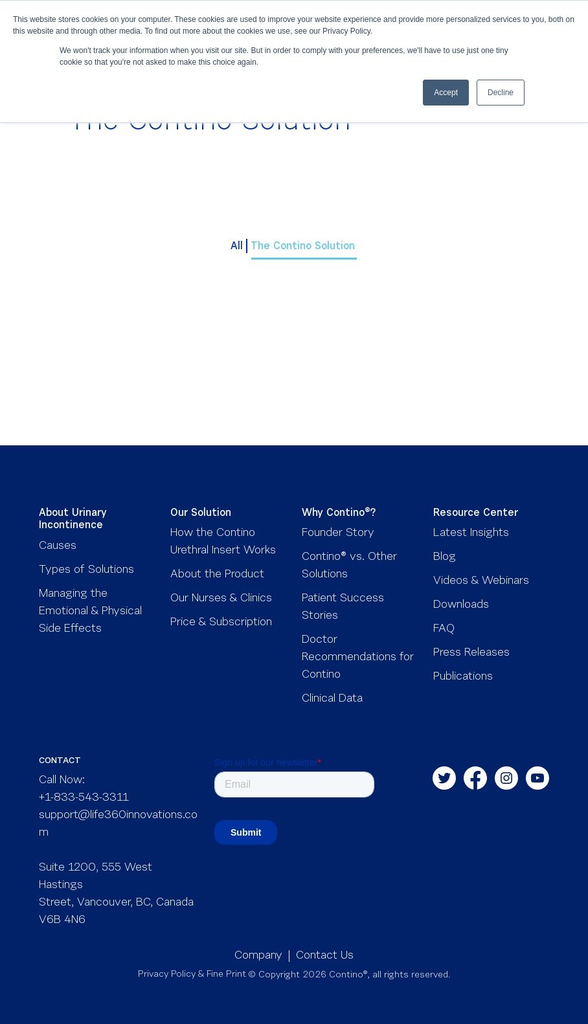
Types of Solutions (86, 570)
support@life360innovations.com (118, 824)
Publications (463, 677)
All (237, 246)
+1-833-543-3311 (84, 798)
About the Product (217, 575)
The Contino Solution (304, 246)
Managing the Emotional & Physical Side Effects (90, 611)
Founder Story (338, 533)
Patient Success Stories (343, 607)
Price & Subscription (221, 623)
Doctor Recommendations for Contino (358, 657)
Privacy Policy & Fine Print (192, 974)
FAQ (444, 629)
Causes (57, 546)
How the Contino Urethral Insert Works (223, 542)
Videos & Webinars (481, 581)
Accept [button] (446, 92)
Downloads (461, 605)
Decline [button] (501, 92)
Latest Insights (471, 533)
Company (258, 956)
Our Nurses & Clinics (221, 599)
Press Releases (471, 653)
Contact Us (325, 956)
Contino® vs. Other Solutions (349, 566)
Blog (444, 557)
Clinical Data (332, 699)
